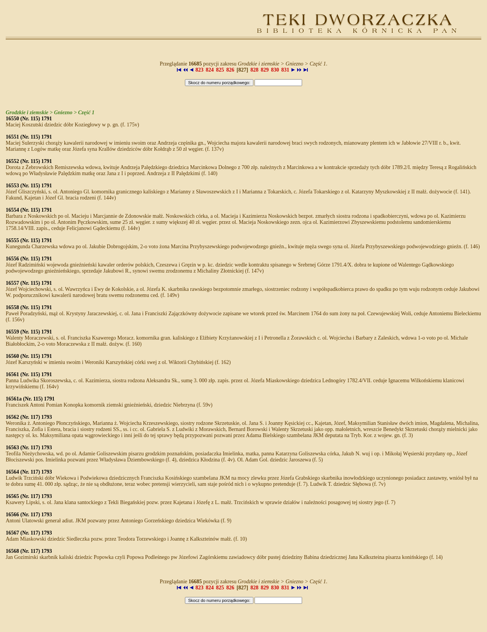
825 (220, 70)
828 (254, 70)
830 (275, 70)
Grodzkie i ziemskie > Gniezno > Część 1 (50, 112)
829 (265, 70)
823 (200, 70)
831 (285, 70)
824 (210, 70)
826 (230, 70)
